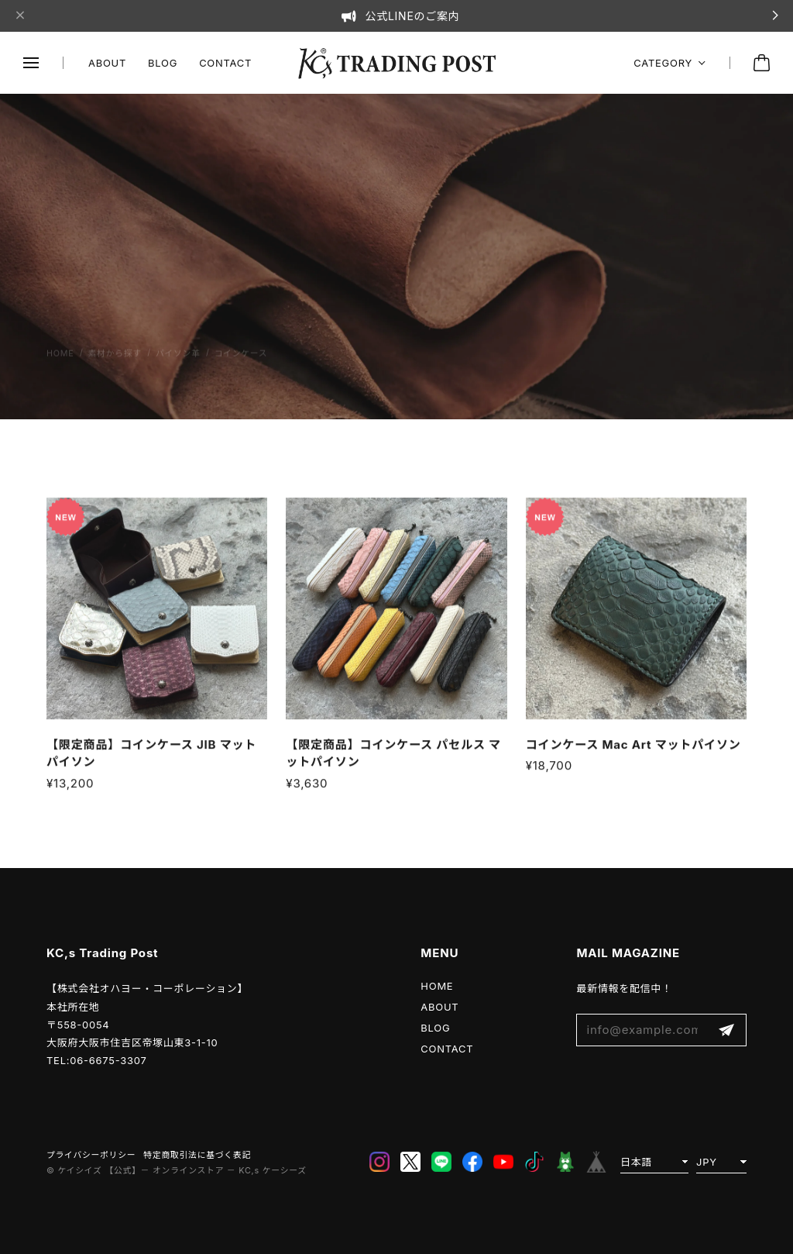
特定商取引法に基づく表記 (197, 1155)
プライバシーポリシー (91, 1155)
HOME (437, 986)
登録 (726, 1030)
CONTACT (225, 63)
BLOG (162, 63)
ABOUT (107, 63)
